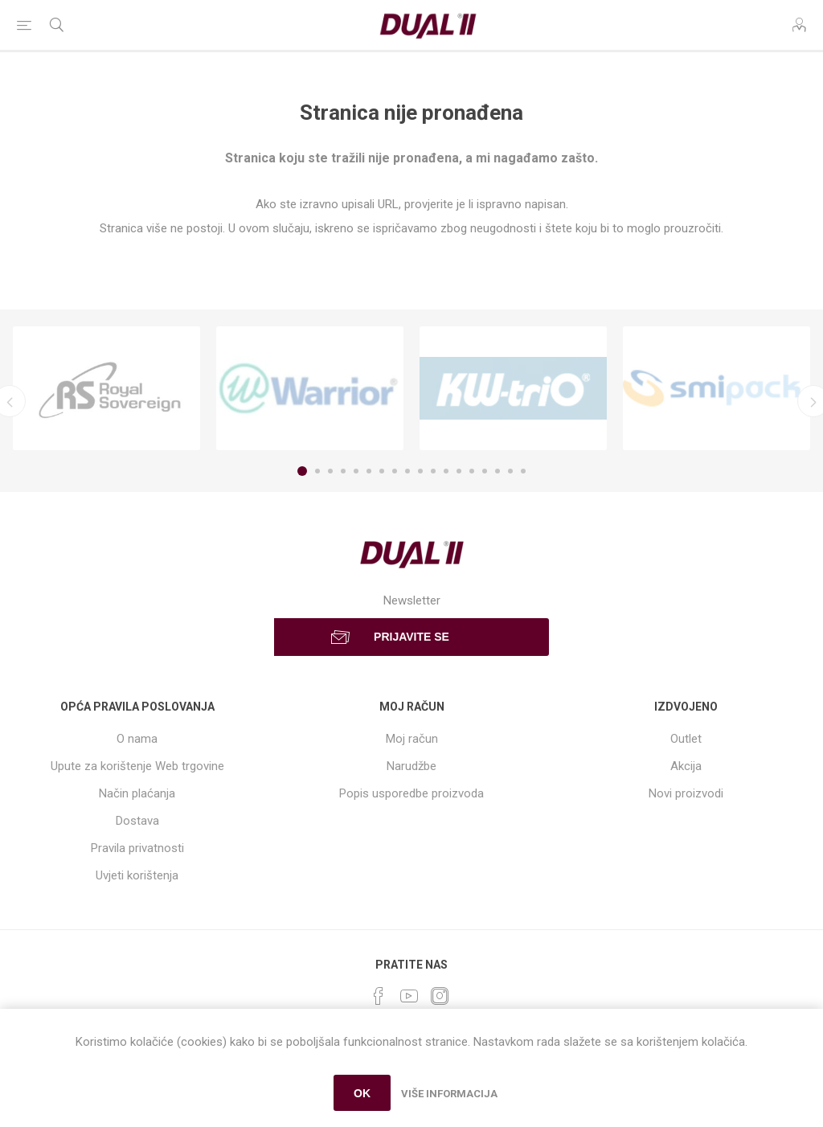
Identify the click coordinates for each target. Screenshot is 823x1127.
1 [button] (302, 471)
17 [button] (510, 471)
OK (362, 1093)
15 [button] (484, 471)
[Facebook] (378, 996)
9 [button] (407, 471)
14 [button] (471, 471)
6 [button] (368, 471)
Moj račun (412, 739)
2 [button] (317, 471)
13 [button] (459, 471)
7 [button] (381, 471)
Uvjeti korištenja (137, 875)
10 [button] (420, 471)
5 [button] (356, 471)
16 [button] (497, 471)
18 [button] (523, 471)
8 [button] (394, 471)
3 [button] (330, 471)
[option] (106, 388)
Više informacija (449, 1094)
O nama (137, 739)
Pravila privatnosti (137, 848)
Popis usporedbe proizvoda (411, 793)
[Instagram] (439, 996)
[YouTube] (409, 996)
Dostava (137, 820)
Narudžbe (411, 766)
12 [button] (446, 471)
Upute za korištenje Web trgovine (137, 766)
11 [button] (433, 471)
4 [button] (343, 471)
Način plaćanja (137, 793)
